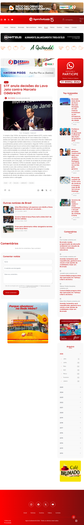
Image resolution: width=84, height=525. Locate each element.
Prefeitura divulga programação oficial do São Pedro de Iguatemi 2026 (76, 132)
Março (71, 371)
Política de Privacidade (32, 283)
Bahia (40, 25)
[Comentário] (5, 187)
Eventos (59, 25)
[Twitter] (8, 18)
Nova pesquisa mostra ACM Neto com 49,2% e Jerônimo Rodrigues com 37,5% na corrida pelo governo (76, 156)
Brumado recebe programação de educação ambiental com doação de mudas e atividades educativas (70, 243)
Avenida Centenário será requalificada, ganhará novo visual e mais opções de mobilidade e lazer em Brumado (70, 260)
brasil (5, 180)
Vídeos (67, 25)
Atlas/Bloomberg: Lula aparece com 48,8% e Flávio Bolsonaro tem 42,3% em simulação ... (34, 206)
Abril (71, 368)
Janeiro (71, 379)
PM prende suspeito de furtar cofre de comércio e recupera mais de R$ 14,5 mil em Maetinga (76, 182)
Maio (71, 364)
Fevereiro (71, 375)
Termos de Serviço (45, 283)
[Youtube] (12, 18)
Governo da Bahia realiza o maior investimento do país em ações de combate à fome (76, 205)
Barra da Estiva (31, 25)
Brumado (21, 25)
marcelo (31, 180)
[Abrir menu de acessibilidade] (74, 517)
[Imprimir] (9, 187)
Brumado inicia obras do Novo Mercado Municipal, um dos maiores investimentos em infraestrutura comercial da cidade (76, 107)
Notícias (13, 25)
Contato (74, 25)
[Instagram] (1, 18)
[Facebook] (5, 18)
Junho (71, 360)
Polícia (52, 25)
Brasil (46, 25)
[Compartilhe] (50, 187)
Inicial (6, 25)
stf (10, 180)
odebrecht (24, 180)
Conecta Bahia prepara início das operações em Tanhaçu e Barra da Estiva (70, 275)
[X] (46, 187)
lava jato (16, 180)
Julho (71, 356)
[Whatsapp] (38, 187)
